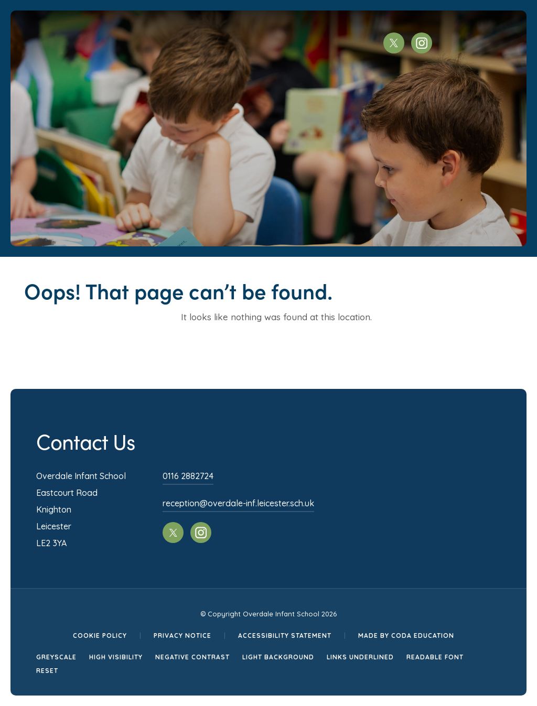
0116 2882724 (188, 476)
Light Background (278, 657)
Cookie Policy (100, 635)
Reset (47, 671)
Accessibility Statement (284, 635)
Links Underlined (360, 657)
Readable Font (435, 657)
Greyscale (56, 657)
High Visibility (116, 657)
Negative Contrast (192, 657)
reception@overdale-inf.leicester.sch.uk (238, 503)
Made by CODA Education (406, 635)
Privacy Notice (182, 635)
